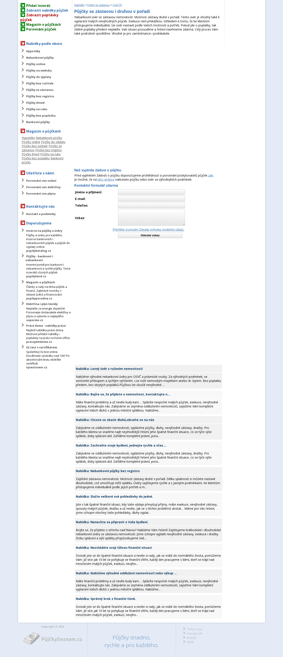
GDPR (190, 642)
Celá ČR (117, 5)
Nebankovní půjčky (40, 57)
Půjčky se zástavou (40, 90)
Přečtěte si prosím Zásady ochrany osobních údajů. (148, 229)
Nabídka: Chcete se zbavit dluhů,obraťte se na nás (115, 420)
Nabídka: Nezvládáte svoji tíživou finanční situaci (114, 548)
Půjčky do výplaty (38, 77)
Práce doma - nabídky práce (46, 326)
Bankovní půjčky (38, 122)
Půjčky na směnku (39, 70)
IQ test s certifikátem (41, 347)
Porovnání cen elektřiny (43, 187)
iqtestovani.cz (36, 367)
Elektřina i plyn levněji (42, 304)
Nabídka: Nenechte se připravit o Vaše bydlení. (112, 522)
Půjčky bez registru (40, 96)
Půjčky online (35, 64)
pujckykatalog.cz (38, 251)
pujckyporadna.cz (39, 298)
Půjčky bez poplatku (41, 115)
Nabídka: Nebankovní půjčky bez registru (108, 471)
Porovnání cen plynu (41, 193)
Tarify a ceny (194, 629)
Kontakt (191, 638)
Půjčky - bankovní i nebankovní (39, 258)
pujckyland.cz (36, 276)
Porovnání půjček (41, 29)
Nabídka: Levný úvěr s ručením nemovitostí (109, 369)
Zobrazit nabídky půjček (47, 10)
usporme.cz (34, 320)
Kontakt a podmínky (41, 214)
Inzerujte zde (194, 633)
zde (210, 175)
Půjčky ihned (35, 103)
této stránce (106, 179)
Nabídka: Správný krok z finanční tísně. (106, 599)
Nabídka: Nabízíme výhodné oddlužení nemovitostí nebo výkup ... (126, 573)
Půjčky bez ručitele (40, 83)
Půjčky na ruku (36, 109)
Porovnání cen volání (41, 181)
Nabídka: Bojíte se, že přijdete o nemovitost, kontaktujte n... (123, 394)
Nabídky (79, 5)
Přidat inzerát (38, 5)
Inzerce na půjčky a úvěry (44, 231)
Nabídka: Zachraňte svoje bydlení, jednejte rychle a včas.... (121, 445)
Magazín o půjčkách (43, 24)
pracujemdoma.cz (39, 342)
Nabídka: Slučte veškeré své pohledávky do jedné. (114, 496)
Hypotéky (33, 51)
